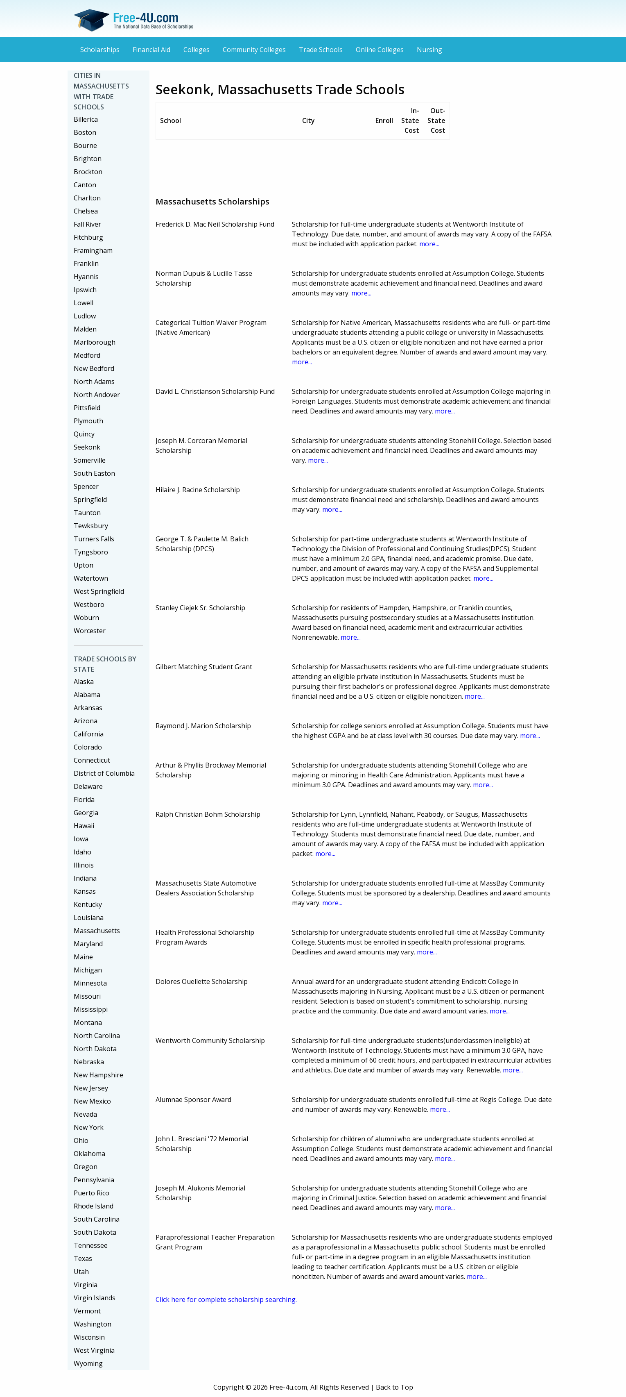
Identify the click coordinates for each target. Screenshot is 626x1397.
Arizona (85, 720)
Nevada (85, 1114)
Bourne (85, 145)
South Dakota (95, 1232)
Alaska (84, 681)
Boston (85, 132)
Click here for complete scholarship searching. (226, 1299)
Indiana (85, 878)
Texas (83, 1258)
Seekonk (87, 447)
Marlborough (94, 342)
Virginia (85, 1284)
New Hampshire (98, 1074)
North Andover (97, 394)
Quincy (84, 433)
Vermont (87, 1310)
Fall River (87, 224)
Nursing (429, 49)
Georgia (86, 812)
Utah (81, 1271)
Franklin (86, 263)
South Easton (94, 473)
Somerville (90, 460)
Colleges (196, 49)
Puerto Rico (91, 1192)
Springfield (90, 499)
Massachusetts (97, 930)
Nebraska (89, 1061)
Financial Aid (151, 49)
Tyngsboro (91, 552)
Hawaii (84, 825)
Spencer (86, 486)
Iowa (81, 838)
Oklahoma (89, 1153)
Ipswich (85, 289)
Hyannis (86, 276)
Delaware (88, 786)
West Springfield (99, 591)
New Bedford (94, 368)
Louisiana (89, 917)
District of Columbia (104, 773)
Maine (83, 956)
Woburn (86, 617)
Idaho (82, 851)
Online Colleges (380, 49)
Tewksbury (91, 525)
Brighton (88, 158)
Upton (83, 565)
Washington (92, 1324)
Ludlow (85, 315)
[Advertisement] (305, 164)
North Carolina (97, 1035)
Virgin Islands (94, 1297)
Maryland (88, 943)
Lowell (83, 302)
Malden (85, 329)
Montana (88, 1022)
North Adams (94, 381)
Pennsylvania (94, 1179)
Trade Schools (321, 49)
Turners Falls (94, 538)
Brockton (88, 171)
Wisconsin (89, 1337)
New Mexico (92, 1101)
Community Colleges (254, 49)
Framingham (93, 250)
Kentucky (88, 904)
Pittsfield (87, 407)
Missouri (87, 996)
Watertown (91, 578)
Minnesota (90, 983)
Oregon (85, 1166)
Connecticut (92, 760)
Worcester (90, 630)
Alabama (87, 694)
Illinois (84, 865)
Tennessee (91, 1245)
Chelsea (86, 211)
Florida (84, 799)
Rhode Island (93, 1206)
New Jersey (91, 1088)
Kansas (85, 891)
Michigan (88, 969)
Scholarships (100, 49)
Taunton (87, 512)
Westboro (89, 604)
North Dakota (95, 1048)
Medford (87, 355)
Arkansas (88, 707)
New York (89, 1127)
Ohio (81, 1140)
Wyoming (88, 1363)
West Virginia (94, 1350)
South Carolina (97, 1219)
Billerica (86, 119)
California (89, 733)
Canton (85, 184)
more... (429, 243)
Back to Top (394, 1387)
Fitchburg (88, 237)
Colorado (88, 747)
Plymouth (88, 420)
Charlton (87, 197)
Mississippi (91, 1009)
